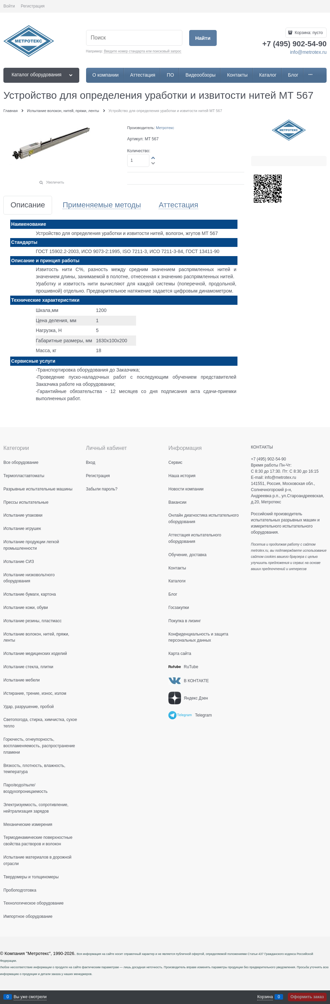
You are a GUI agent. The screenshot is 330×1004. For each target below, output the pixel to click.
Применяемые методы (102, 205)
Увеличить (55, 182)
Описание (28, 205)
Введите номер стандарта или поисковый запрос (142, 51)
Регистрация (33, 6)
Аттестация (178, 205)
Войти (9, 6)
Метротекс (165, 128)
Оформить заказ (307, 996)
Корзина (265, 997)
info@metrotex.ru (308, 52)
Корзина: (308, 32)
